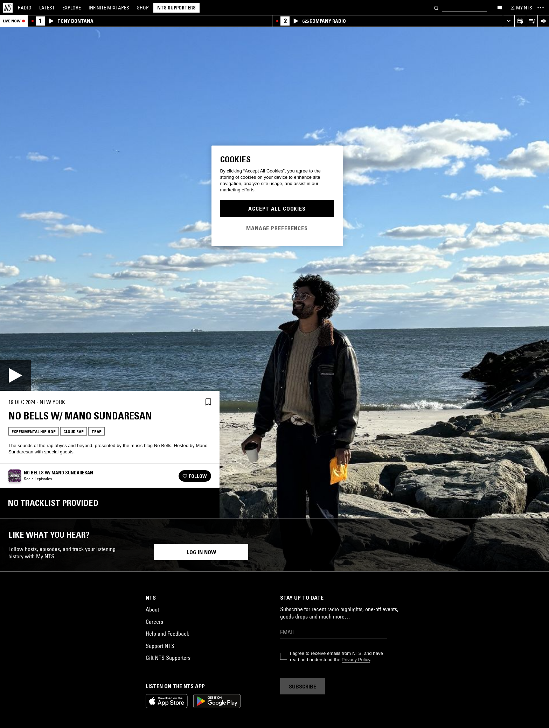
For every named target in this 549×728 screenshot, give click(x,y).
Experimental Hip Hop (34, 431)
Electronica (353, 649)
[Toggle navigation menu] (540, 8)
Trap (96, 431)
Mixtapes (109, 8)
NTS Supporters (176, 8)
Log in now (201, 703)
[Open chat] (499, 7)
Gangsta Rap (462, 649)
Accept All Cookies (277, 208)
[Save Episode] (208, 402)
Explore (71, 8)
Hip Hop (67, 649)
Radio (25, 8)
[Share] (191, 402)
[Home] (8, 8)
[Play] (15, 375)
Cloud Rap (73, 431)
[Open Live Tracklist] (531, 21)
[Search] (436, 7)
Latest (47, 8)
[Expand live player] (508, 21)
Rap (20, 649)
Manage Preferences (277, 228)
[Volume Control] (543, 21)
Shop (143, 8)
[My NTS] (520, 8)
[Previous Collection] (535, 594)
